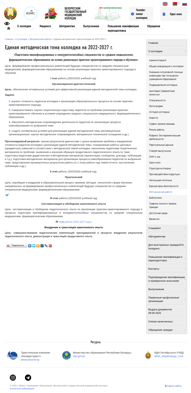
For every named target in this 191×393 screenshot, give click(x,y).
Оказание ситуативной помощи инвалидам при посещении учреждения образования (166, 76)
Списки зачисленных (167, 321)
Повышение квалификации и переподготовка (167, 258)
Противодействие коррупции (164, 174)
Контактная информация (22, 388)
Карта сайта (174, 385)
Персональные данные (161, 144)
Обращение (155, 26)
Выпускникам (92, 26)
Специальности (157, 100)
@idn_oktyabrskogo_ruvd (168, 356)
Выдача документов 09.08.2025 (167, 311)
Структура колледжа (160, 168)
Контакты (167, 268)
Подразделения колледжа (163, 85)
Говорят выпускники (160, 151)
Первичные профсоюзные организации (167, 299)
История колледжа (159, 112)
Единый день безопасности (164, 186)
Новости (153, 117)
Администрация (157, 60)
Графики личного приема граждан (162, 205)
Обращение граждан (167, 329)
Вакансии (154, 219)
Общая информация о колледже (166, 66)
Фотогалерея (156, 106)
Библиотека (155, 197)
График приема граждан (162, 123)
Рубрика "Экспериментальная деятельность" (164, 137)
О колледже (25, 26)
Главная (167, 42)
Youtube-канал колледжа (141, 14)
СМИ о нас (154, 156)
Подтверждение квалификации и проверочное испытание (167, 279)
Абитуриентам (68, 26)
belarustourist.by (30, 359)
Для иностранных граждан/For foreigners (167, 246)
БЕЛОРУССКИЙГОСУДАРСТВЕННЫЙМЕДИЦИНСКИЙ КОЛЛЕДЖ (75, 13)
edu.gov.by (79, 356)
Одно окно (176, 14)
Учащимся (46, 26)
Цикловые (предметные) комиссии (162, 92)
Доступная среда (158, 213)
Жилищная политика (160, 180)
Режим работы (156, 129)
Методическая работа (160, 192)
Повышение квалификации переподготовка (124, 28)
